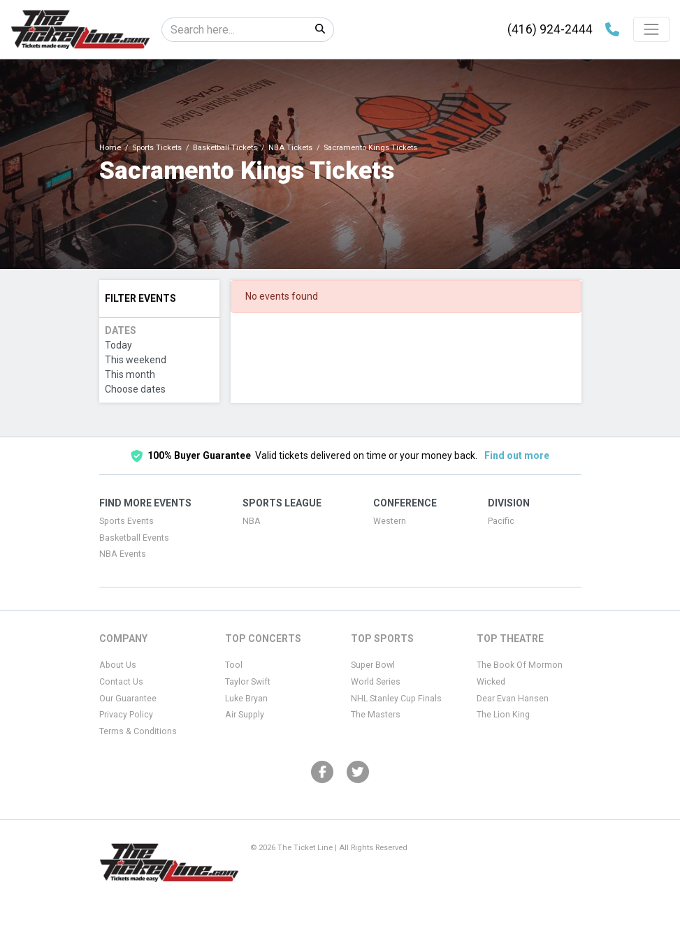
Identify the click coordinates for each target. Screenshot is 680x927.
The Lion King (503, 715)
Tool (234, 665)
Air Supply (244, 715)
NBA (252, 521)
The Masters (375, 715)
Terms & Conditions (138, 731)
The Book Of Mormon (520, 665)
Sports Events (126, 521)
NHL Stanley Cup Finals (396, 698)
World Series (375, 682)
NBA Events (122, 554)
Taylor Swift (247, 682)
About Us (117, 665)
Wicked (491, 682)
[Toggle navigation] (651, 29)
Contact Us (121, 682)
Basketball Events (134, 538)
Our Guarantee (128, 698)
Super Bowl (373, 665)
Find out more (516, 455)
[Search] (234, 29)
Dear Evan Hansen (513, 698)
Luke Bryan (246, 698)
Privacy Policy (126, 715)
